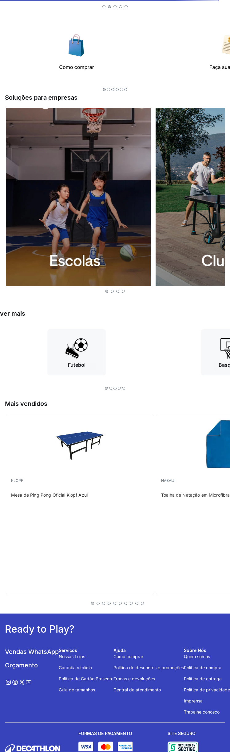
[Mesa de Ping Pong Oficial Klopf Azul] (80, 504)
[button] (103, 6)
